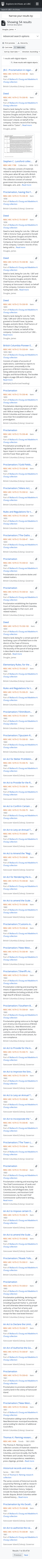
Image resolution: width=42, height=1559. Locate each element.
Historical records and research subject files (18, 1468)
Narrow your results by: (21, 15)
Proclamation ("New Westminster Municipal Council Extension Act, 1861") (18, 1403)
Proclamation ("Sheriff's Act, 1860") (18, 971)
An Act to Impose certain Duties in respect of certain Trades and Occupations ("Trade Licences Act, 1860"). (18, 1211)
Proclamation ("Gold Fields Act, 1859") (18, 464)
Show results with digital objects (24, 62)
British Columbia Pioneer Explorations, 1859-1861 (18, 345)
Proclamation (10, 390)
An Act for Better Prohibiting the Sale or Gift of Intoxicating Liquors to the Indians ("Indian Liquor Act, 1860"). (18, 759)
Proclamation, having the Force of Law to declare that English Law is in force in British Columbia (18, 192)
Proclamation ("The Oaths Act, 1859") (18, 535)
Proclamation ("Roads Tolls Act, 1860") (18, 1258)
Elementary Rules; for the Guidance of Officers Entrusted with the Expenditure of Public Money (18, 664)
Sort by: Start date (11, 52)
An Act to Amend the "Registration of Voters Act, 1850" (18, 853)
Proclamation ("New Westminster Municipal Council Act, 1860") (18, 947)
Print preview (8, 43)
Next (26, 1555)
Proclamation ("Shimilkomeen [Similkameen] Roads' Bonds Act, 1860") (18, 712)
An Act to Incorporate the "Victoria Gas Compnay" (18, 1119)
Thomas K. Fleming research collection (18, 1437)
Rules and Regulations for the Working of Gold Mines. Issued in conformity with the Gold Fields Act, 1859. (18, 688)
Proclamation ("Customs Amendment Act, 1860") (18, 924)
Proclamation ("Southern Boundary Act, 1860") (18, 1005)
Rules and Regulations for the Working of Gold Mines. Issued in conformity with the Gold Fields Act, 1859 (18, 511)
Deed (6, 93)
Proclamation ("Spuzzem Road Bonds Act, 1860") (18, 735)
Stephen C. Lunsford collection (18, 161)
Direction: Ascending (30, 52)
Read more (27, 125)
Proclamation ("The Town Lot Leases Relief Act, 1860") (18, 1142)
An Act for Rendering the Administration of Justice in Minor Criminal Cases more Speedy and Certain (18, 877)
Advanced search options (16, 36)
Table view (19, 47)
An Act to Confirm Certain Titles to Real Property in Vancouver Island (18, 806)
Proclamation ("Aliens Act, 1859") (18, 488)
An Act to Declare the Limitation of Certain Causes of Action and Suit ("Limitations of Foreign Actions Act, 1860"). (18, 1324)
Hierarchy (23, 43)
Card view (7, 47)
